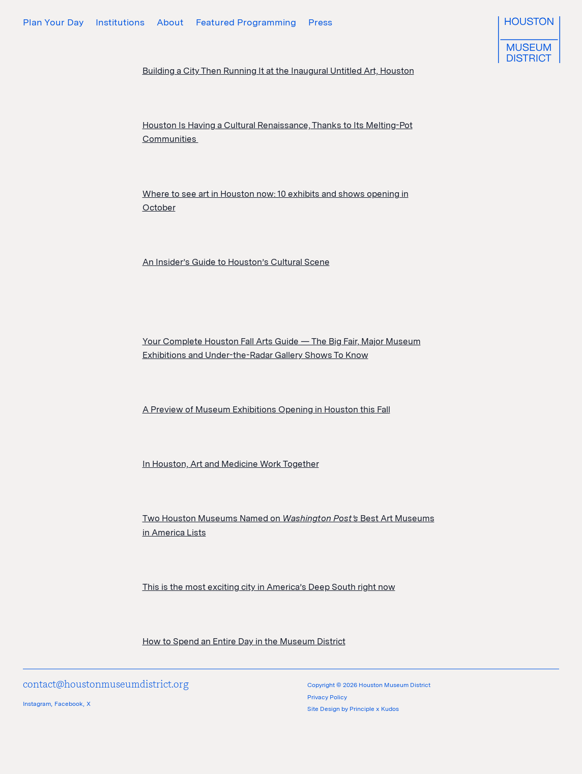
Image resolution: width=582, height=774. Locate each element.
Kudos (390, 708)
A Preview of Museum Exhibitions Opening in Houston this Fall (266, 409)
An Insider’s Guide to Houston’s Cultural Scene (236, 262)
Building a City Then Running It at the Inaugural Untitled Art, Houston (278, 71)
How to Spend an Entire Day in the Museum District (243, 641)
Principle (362, 708)
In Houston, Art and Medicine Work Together (230, 464)
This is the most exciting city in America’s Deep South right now (268, 587)
